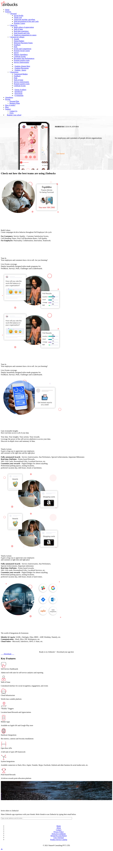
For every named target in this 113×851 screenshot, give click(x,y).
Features (8, 12)
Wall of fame (18, 29)
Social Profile (18, 15)
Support (8, 109)
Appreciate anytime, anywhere (24, 19)
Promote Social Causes (22, 51)
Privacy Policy (59, 832)
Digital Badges (19, 41)
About (58, 828)
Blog (7, 107)
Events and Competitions (22, 49)
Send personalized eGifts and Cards (26, 21)
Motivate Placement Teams (23, 43)
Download (7, 654)
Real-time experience (21, 31)
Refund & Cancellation (59, 836)
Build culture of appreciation (24, 27)
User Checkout (58, 838)
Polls (15, 47)
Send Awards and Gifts (22, 33)
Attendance (9, 97)
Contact (58, 830)
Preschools (18, 93)
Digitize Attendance (21, 54)
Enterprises (14, 72)
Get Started (60, 154)
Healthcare (18, 91)
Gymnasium (18, 95)
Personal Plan (14, 101)
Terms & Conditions (59, 834)
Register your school (14, 115)
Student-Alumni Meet (22, 66)
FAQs (12, 113)
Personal (13, 14)
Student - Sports (20, 70)
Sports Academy (20, 90)
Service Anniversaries (21, 62)
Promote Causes (19, 23)
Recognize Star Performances (24, 58)
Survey (16, 52)
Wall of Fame (18, 80)
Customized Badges (21, 74)
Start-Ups (13, 25)
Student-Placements (21, 68)
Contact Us (13, 111)
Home (7, 10)
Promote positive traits (22, 60)
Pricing (7, 99)
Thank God (18, 17)
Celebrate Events (20, 56)
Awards (16, 39)
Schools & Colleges (17, 37)
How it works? (10, 105)
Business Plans (15, 103)
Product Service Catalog (58, 839)
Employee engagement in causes (25, 35)
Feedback (17, 45)
